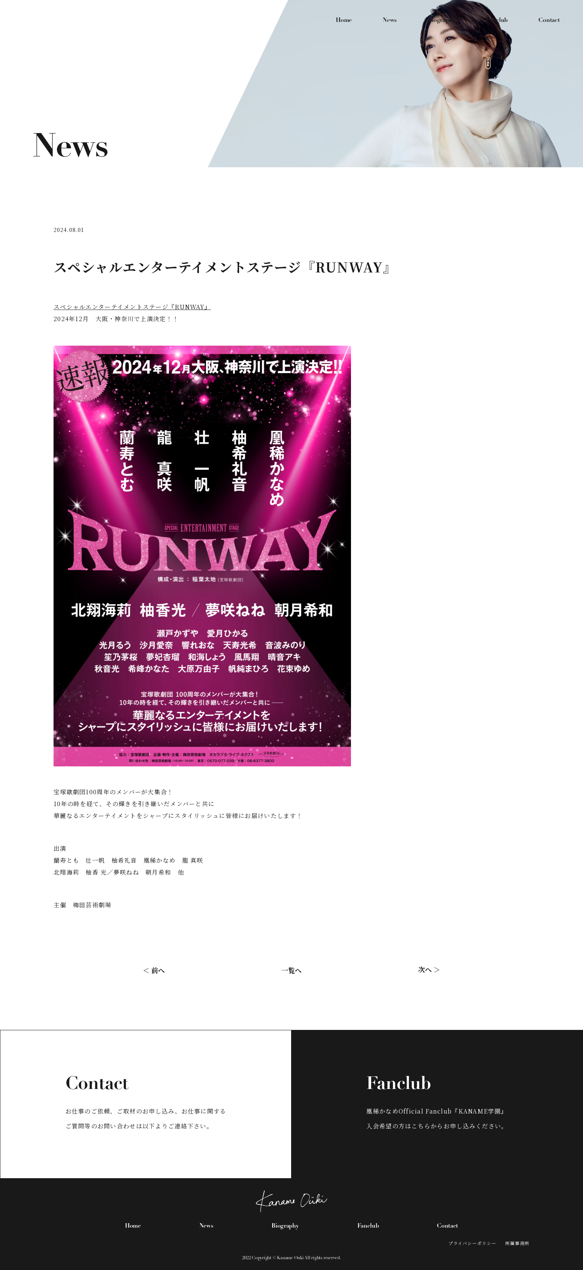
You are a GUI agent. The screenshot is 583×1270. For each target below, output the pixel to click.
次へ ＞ (429, 969)
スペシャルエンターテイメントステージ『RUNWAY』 (132, 307)
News (390, 20)
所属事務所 (517, 1243)
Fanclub (497, 20)
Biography (441, 20)
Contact (549, 20)
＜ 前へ (154, 970)
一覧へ (291, 970)
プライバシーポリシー (472, 1243)
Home (344, 20)
